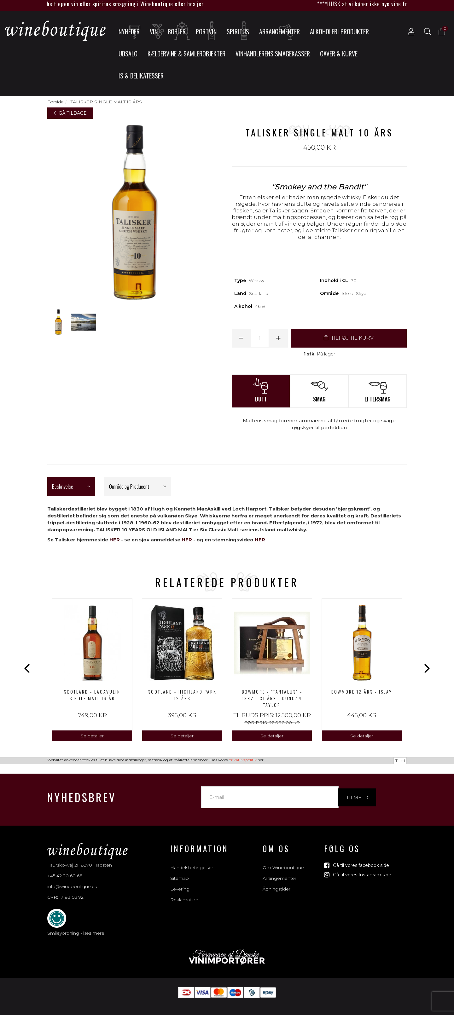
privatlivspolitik (243, 1010)
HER (114, 540)
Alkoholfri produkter (339, 31)
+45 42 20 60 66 (64, 869)
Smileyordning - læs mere (75, 926)
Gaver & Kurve (339, 53)
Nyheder (131, 31)
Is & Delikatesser (141, 75)
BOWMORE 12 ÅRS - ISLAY (361, 691)
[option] (92, 670)
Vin (156, 31)
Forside (55, 102)
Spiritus (240, 31)
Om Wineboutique (283, 860)
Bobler (179, 31)
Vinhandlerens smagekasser (273, 53)
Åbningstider (276, 882)
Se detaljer (92, 736)
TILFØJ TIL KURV (349, 338)
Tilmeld (357, 790)
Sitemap (179, 871)
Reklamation (184, 893)
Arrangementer (279, 31)
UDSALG (128, 53)
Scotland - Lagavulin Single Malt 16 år (92, 694)
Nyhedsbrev (81, 790)
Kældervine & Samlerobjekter (186, 53)
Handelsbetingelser (191, 860)
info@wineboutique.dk (72, 879)
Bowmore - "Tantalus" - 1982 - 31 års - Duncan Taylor (272, 698)
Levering (179, 882)
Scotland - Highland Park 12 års (182, 694)
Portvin (208, 31)
